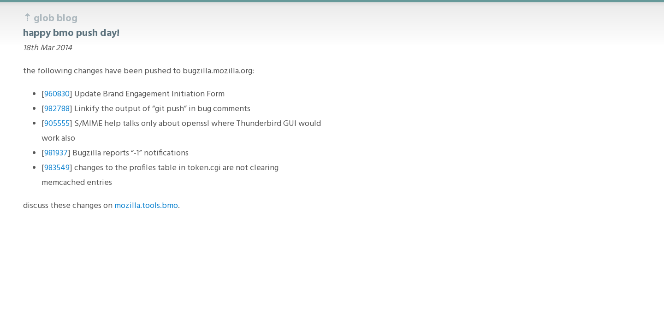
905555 (57, 123)
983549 (57, 168)
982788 (57, 109)
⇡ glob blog (50, 19)
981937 (56, 153)
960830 (57, 94)
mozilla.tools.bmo (146, 206)
